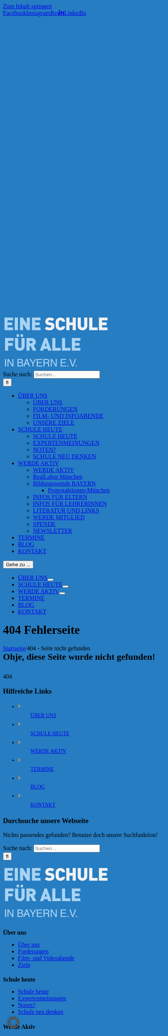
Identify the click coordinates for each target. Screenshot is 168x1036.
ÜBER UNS (43, 715)
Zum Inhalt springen (27, 6)
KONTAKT (43, 805)
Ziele (24, 965)
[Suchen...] (67, 375)
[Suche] (7, 382)
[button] (13, 1022)
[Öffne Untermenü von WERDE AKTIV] (62, 593)
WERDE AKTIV (49, 751)
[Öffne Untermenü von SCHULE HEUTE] (65, 586)
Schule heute (33, 991)
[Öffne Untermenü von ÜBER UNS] (51, 580)
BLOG (38, 787)
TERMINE (42, 769)
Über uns (29, 944)
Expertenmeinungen (42, 998)
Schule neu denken (40, 1012)
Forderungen (33, 951)
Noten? (26, 1005)
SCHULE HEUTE (50, 733)
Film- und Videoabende (46, 958)
